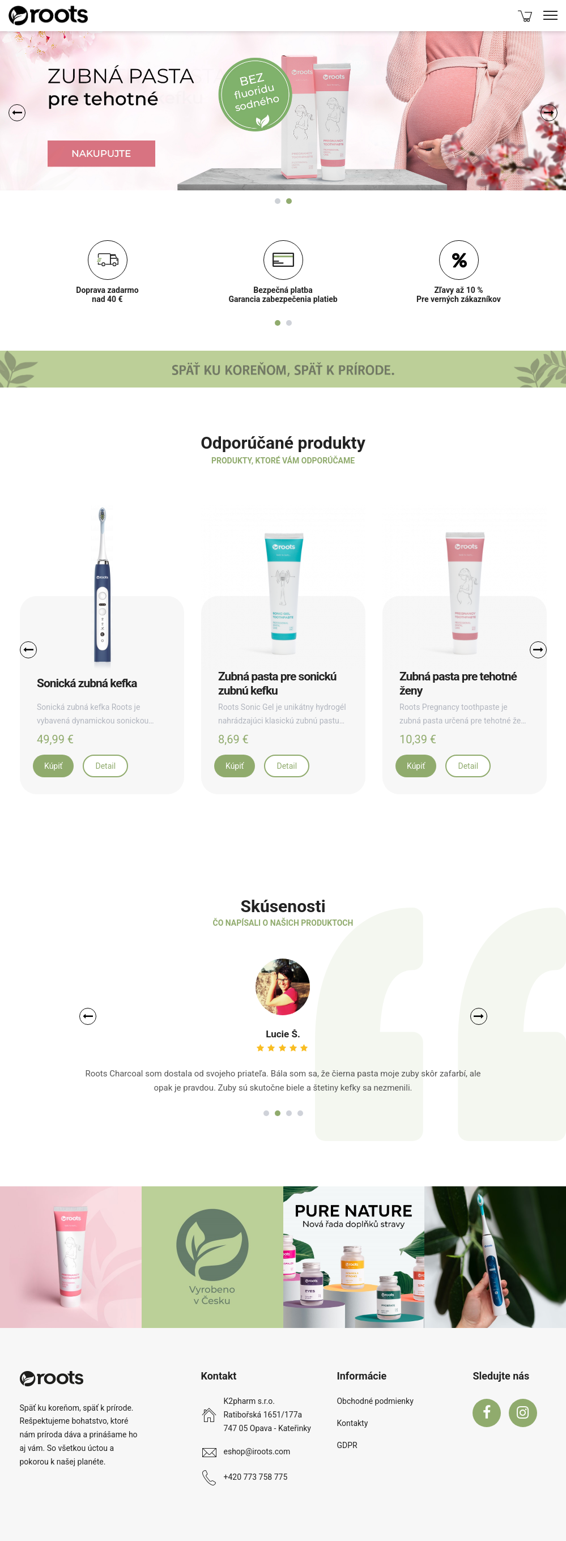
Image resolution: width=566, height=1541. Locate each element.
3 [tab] (289, 1113)
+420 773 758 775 (255, 1477)
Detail (105, 765)
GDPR (347, 1445)
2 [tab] (289, 201)
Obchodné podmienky (375, 1401)
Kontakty (352, 1423)
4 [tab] (300, 1113)
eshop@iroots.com (256, 1451)
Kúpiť (53, 765)
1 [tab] (277, 201)
